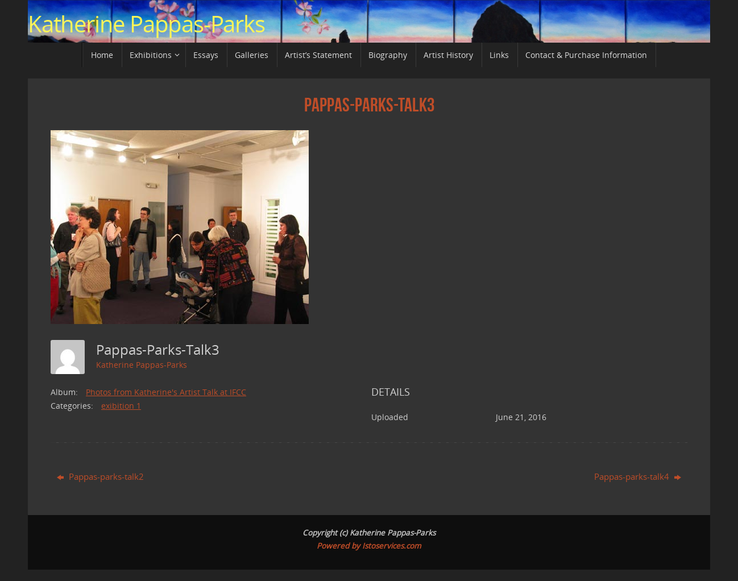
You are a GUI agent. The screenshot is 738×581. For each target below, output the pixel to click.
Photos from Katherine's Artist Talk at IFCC (166, 392)
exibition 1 (121, 405)
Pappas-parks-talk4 (637, 476)
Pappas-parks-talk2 (100, 476)
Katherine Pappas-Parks (146, 23)
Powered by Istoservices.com (369, 546)
